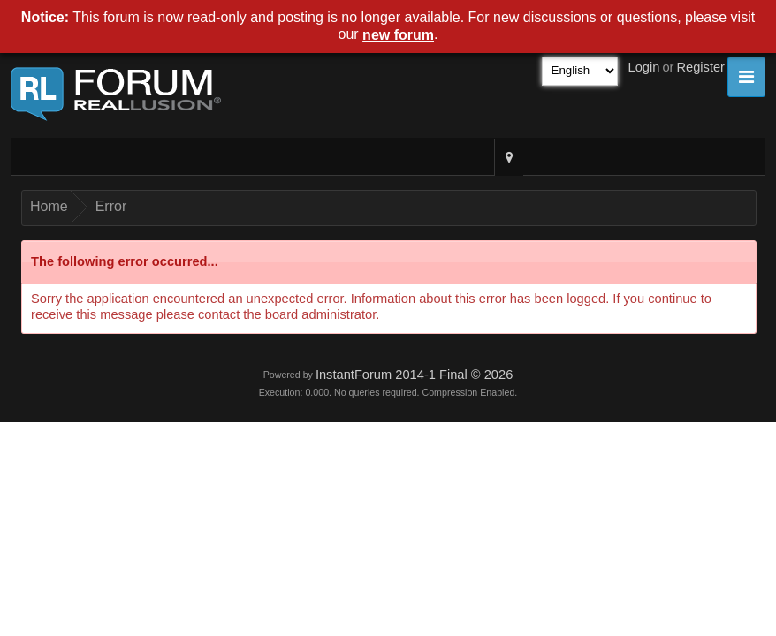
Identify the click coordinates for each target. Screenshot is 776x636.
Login (644, 67)
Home (49, 206)
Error (111, 206)
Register (700, 67)
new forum (398, 34)
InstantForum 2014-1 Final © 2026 (414, 374)
